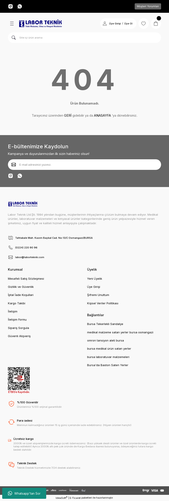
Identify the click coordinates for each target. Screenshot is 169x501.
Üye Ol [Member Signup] (128, 23)
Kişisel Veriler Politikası (102, 303)
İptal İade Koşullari (20, 295)
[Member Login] (104, 23)
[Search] (84, 37)
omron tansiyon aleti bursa (105, 340)
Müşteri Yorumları (148, 6)
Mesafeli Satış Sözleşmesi (26, 278)
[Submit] (13, 164)
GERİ (68, 115)
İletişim (12, 311)
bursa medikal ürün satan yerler (109, 348)
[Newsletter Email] (84, 164)
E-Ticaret (75, 497)
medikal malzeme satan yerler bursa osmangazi (120, 332)
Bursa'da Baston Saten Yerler (107, 365)
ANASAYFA (102, 115)
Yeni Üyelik (94, 278)
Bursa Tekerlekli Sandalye (105, 324)
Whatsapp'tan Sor (24, 493)
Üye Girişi (93, 286)
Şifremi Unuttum (98, 295)
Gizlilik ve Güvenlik (21, 286)
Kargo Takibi (16, 303)
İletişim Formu (17, 319)
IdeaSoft (61, 497)
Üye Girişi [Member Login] (114, 23)
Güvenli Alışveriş (19, 336)
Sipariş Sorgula (18, 328)
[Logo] (40, 23)
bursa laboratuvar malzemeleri (108, 357)
